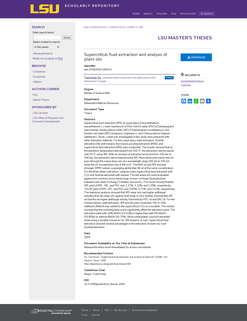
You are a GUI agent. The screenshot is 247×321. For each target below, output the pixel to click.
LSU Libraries (40, 113)
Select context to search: (46, 42)
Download (196, 57)
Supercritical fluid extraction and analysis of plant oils (125, 57)
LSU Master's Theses (185, 38)
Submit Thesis (41, 100)
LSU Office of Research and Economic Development (48, 119)
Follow (169, 77)
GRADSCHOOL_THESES (122, 27)
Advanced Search (42, 53)
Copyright (95, 315)
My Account (120, 310)
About (96, 310)
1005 (140, 27)
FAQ (35, 95)
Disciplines (39, 77)
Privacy (84, 315)
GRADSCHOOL (99, 27)
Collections (39, 71)
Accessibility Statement (144, 310)
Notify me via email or (48, 58)
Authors (37, 82)
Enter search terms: (43, 32)
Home (86, 27)
